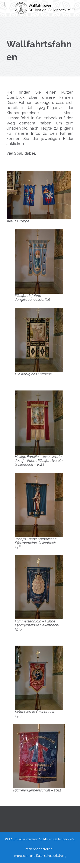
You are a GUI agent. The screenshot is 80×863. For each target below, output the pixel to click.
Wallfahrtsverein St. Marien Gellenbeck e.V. (45, 839)
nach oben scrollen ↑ (40, 849)
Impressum (21, 855)
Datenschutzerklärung (51, 855)
